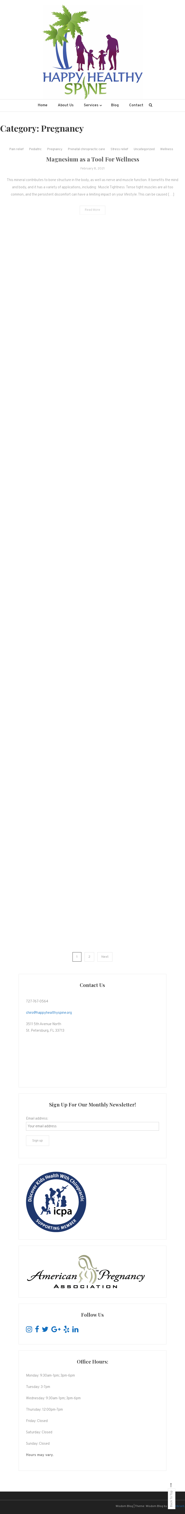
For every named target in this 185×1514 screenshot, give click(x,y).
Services (91, 105)
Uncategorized (144, 155)
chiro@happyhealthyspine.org (49, 1013)
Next (105, 957)
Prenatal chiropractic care (86, 155)
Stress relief (119, 155)
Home (42, 105)
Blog (115, 105)
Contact (136, 105)
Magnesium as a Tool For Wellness (92, 164)
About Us (65, 105)
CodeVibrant (176, 1506)
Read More (92, 215)
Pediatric (35, 155)
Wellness (166, 155)
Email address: (37, 1118)
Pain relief (16, 155)
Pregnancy (54, 155)
